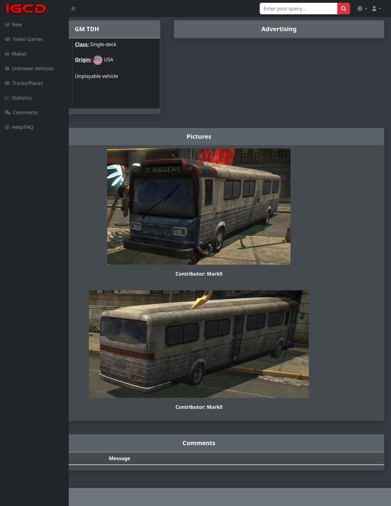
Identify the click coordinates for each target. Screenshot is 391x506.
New (13, 24)
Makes (16, 53)
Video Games (24, 39)
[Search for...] (299, 8)
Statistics (18, 97)
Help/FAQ (19, 127)
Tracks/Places (24, 83)
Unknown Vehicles (29, 68)
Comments (21, 112)
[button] (362, 8)
